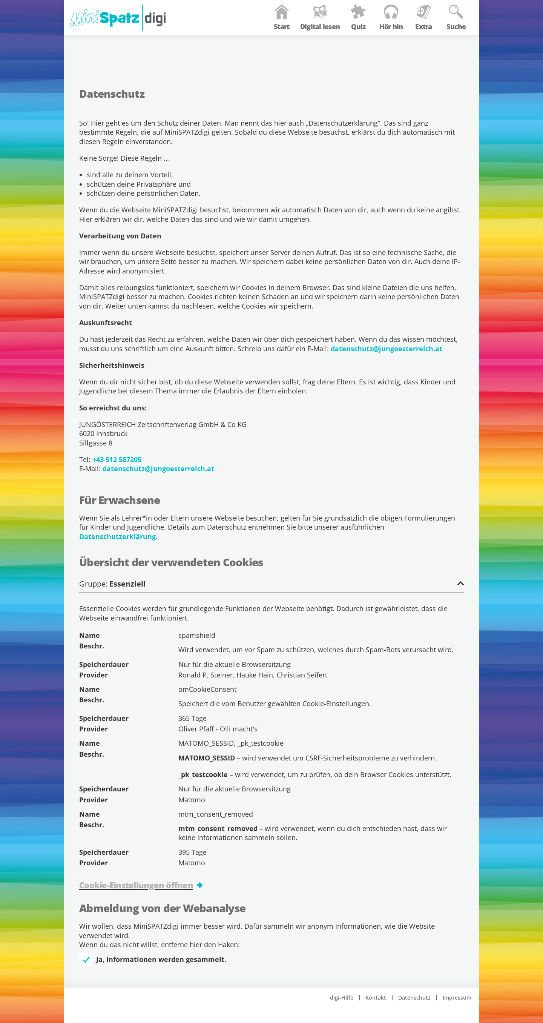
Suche (447, 42)
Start (273, 42)
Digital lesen (311, 42)
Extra (414, 42)
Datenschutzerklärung (117, 536)
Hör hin (382, 42)
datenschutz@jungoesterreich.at (386, 348)
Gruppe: (271, 584)
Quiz (349, 42)
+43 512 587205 (116, 459)
